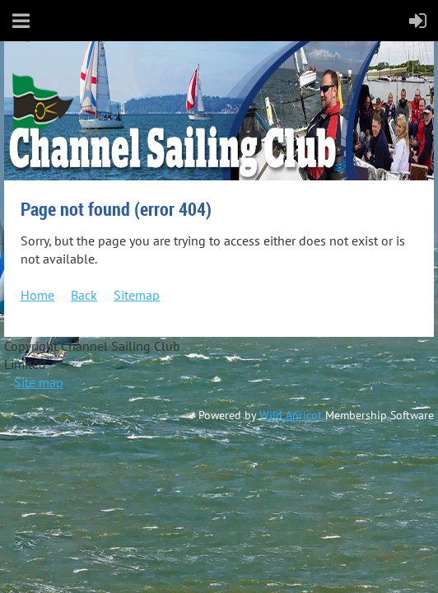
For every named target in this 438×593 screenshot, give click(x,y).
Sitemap (137, 295)
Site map (38, 382)
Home (37, 295)
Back (84, 295)
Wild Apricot (290, 415)
